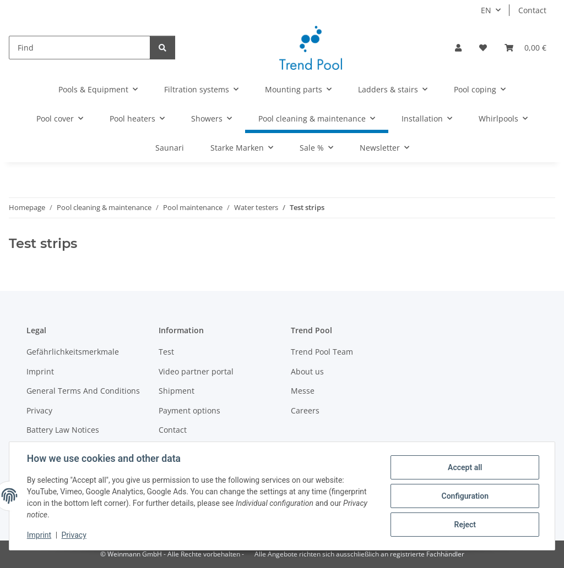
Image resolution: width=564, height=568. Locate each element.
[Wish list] (483, 48)
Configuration (464, 496)
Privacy (74, 535)
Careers (305, 410)
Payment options (189, 410)
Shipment (176, 390)
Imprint (39, 535)
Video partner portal (196, 371)
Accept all (465, 467)
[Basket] (525, 48)
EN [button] (486, 10)
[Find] (79, 47)
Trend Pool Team (322, 351)
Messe (302, 390)
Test (166, 351)
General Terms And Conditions (83, 390)
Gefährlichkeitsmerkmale (72, 351)
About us (307, 371)
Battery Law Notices (62, 429)
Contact (532, 10)
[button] (458, 48)
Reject (465, 524)
